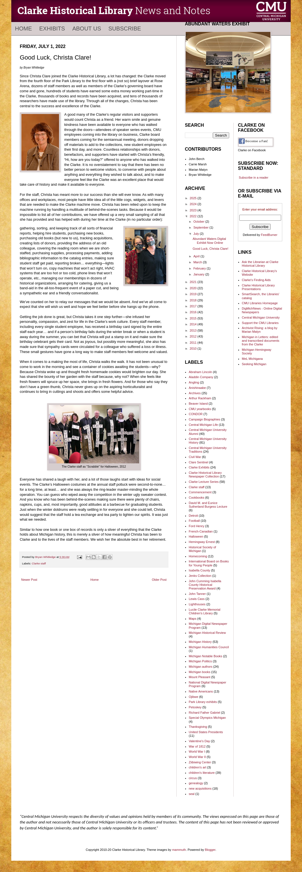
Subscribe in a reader (253, 177)
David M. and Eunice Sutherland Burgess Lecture (208, 504)
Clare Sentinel (198, 462)
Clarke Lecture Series (204, 481)
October (199, 221)
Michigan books (199, 672)
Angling (194, 382)
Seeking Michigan (254, 364)
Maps (192, 618)
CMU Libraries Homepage (260, 303)
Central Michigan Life (203, 424)
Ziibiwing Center (200, 762)
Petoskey (195, 707)
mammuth (179, 849)
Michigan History (200, 641)
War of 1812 (197, 746)
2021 (194, 282)
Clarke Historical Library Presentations (258, 287)
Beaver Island (198, 403)
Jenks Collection (200, 575)
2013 (194, 330)
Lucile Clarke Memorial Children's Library (204, 611)
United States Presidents (206, 732)
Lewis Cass (197, 599)
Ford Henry (196, 526)
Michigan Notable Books (205, 656)
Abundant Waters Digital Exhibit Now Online (209, 240)
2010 (194, 348)
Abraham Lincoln (200, 372)
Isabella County (199, 570)
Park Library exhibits (203, 702)
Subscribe (124, 28)
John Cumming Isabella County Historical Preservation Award (205, 584)
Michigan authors (201, 666)
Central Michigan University (261, 317)
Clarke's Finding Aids (256, 280)
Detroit (193, 515)
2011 (194, 342)
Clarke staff (39, 563)
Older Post (159, 579)
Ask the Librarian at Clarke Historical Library (260, 263)
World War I (197, 751)
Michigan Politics (200, 661)
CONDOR (196, 414)
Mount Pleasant (199, 677)
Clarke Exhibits (199, 467)
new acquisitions (200, 788)
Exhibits (52, 28)
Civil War (195, 457)
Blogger (210, 849)
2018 (194, 300)
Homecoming (198, 556)
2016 (194, 312)
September (201, 227)
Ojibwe (193, 696)
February (200, 268)
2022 (194, 216)
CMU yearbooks (200, 409)
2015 (194, 318)
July (196, 233)
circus (193, 778)
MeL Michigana (252, 358)
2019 (194, 294)
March (198, 262)
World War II (197, 757)
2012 (194, 336)
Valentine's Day (199, 741)
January (199, 274)
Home (23, 28)
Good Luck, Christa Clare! (210, 248)
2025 (194, 198)
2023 (194, 210)
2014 (194, 324)
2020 (194, 288)
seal (191, 794)
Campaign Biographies (204, 419)
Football (194, 520)
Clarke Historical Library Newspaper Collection (205, 474)
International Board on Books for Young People (209, 563)
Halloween (196, 536)
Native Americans (201, 691)
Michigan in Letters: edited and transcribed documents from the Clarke (260, 340)
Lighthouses (197, 604)
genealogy (196, 783)
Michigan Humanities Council (209, 647)
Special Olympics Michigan (207, 717)
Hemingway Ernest (202, 542)
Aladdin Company (201, 377)
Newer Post (29, 579)
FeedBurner (269, 234)
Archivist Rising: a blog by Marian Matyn (259, 329)
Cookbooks (196, 497)
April (196, 256)
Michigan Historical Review (207, 632)
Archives (195, 393)
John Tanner (197, 593)
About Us (86, 28)
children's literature (202, 772)
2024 (194, 204)
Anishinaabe (197, 387)
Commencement (200, 492)
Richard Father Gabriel (204, 712)
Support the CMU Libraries (260, 323)
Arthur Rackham (200, 398)
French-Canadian (201, 531)
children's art (197, 767)
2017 (194, 306)
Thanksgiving (198, 726)
